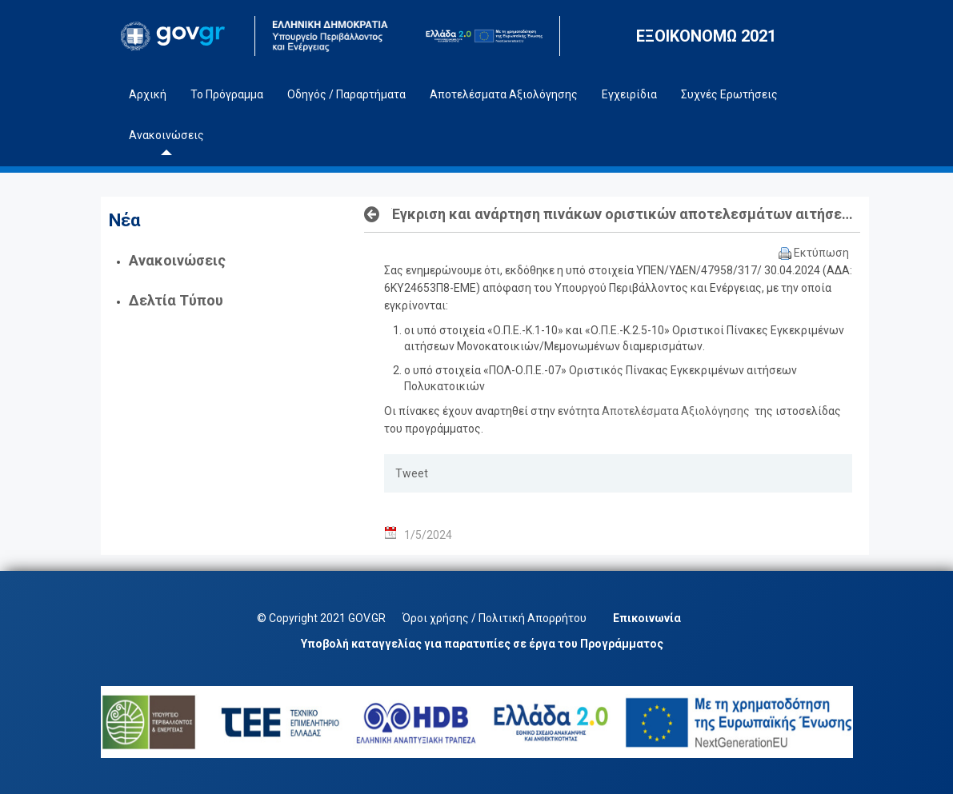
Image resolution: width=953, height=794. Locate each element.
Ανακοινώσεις (177, 260)
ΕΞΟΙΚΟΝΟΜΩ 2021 (706, 36)
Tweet (411, 473)
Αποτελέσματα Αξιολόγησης (677, 411)
